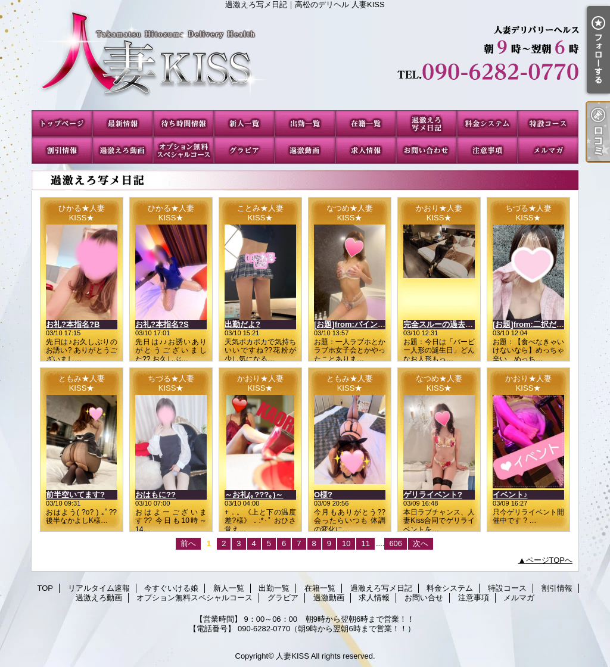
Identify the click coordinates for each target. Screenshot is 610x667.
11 (365, 543)
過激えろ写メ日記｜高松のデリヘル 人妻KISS (305, 59)
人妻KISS (292, 656)
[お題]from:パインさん (353, 324)
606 (395, 543)
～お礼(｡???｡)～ (254, 494)
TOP (62, 123)
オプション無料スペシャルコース (183, 150)
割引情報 (62, 150)
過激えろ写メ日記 (426, 123)
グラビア (244, 150)
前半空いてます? (75, 494)
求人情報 (365, 150)
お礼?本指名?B (72, 324)
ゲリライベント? (432, 494)
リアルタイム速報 (122, 123)
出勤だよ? (242, 324)
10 (346, 543)
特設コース (548, 123)
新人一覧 (244, 123)
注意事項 (487, 150)
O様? (323, 494)
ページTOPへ (549, 560)
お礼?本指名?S (162, 324)
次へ (420, 543)
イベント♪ (510, 494)
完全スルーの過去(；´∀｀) (448, 324)
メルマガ (548, 150)
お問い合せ (426, 150)
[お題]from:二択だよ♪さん (538, 324)
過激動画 (305, 150)
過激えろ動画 (122, 150)
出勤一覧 (305, 123)
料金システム (487, 123)
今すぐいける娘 (183, 123)
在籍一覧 (365, 123)
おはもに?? (155, 494)
